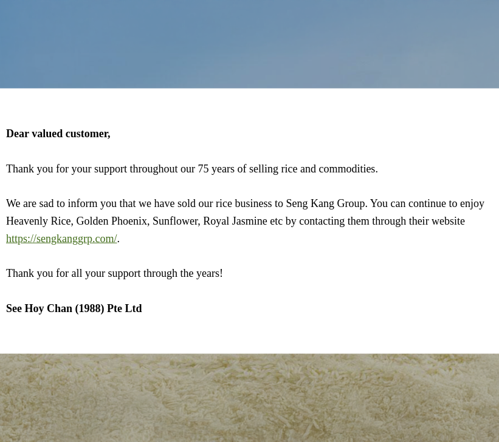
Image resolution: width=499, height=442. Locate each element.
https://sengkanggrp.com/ (61, 238)
